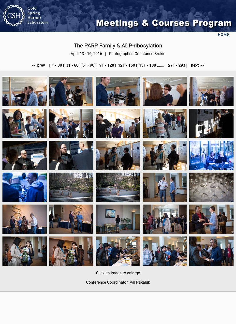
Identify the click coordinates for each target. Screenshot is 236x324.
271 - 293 (176, 65)
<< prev (40, 65)
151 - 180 (147, 65)
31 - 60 (71, 65)
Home (223, 35)
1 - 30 (56, 65)
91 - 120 (106, 65)
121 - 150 (126, 65)
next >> (196, 65)
